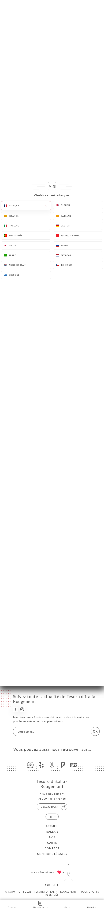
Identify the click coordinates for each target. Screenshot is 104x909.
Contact (52, 848)
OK (95, 731)
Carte (52, 842)
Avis (52, 837)
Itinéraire (91, 904)
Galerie (52, 831)
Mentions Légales (52, 853)
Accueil (52, 826)
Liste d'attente (40, 904)
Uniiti (55, 885)
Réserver (12, 904)
